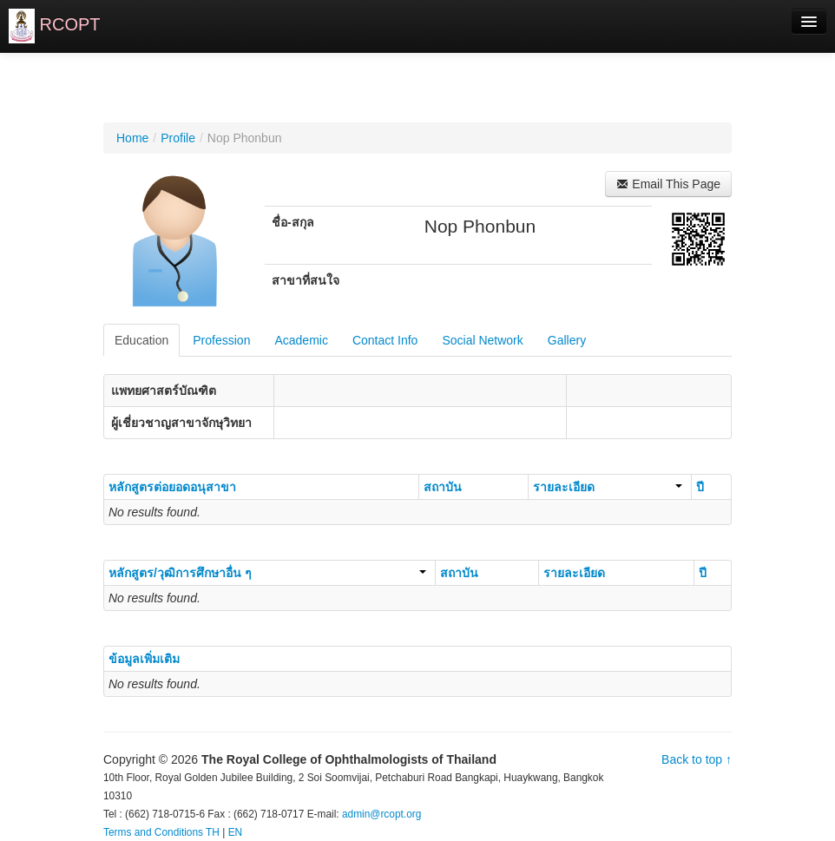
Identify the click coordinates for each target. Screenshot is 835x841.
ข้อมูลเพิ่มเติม (144, 659)
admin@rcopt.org (381, 814)
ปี (700, 487)
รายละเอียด (607, 487)
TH (213, 832)
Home (132, 138)
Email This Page (668, 184)
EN (235, 832)
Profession (221, 340)
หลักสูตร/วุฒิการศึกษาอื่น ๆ (267, 573)
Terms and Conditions (153, 832)
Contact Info (385, 340)
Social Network (482, 340)
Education (141, 340)
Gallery (567, 340)
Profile (178, 138)
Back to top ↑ (696, 759)
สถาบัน (443, 487)
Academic (300, 340)
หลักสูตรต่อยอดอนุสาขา (172, 487)
